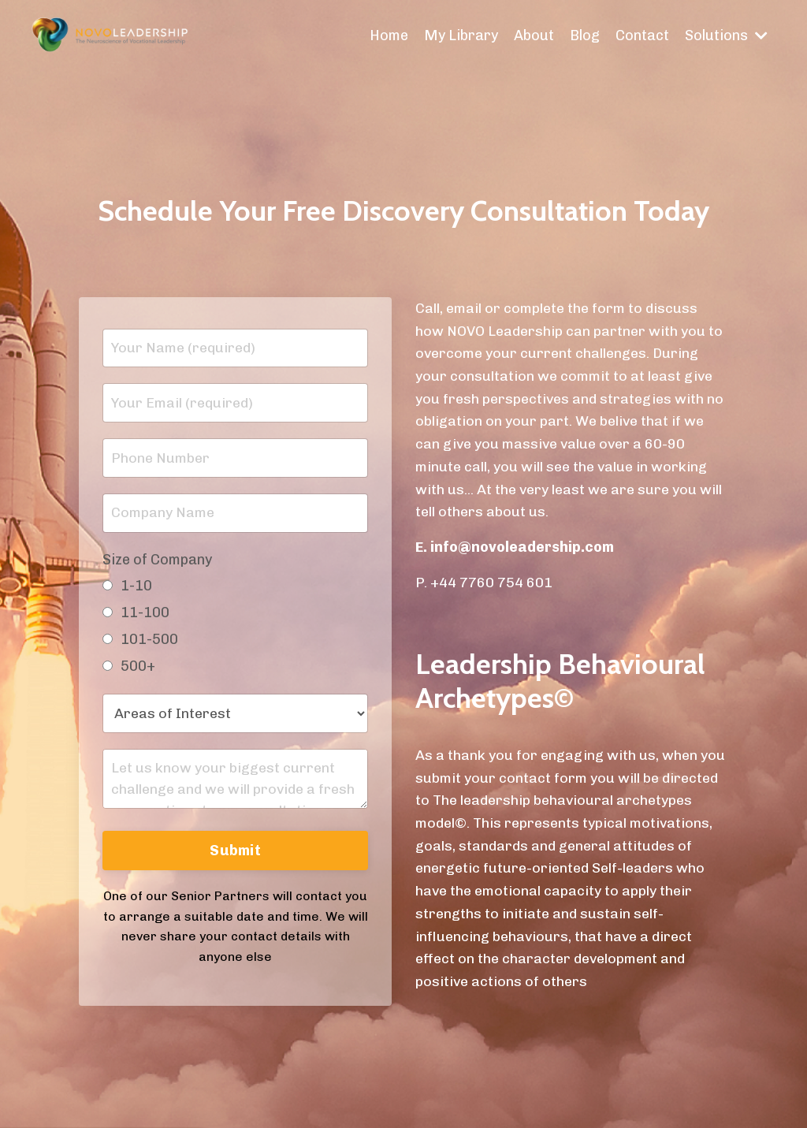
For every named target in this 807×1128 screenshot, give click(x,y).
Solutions (726, 35)
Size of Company (157, 559)
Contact (642, 35)
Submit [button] (235, 850)
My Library (461, 35)
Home (389, 35)
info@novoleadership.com (522, 547)
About (534, 35)
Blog (585, 35)
